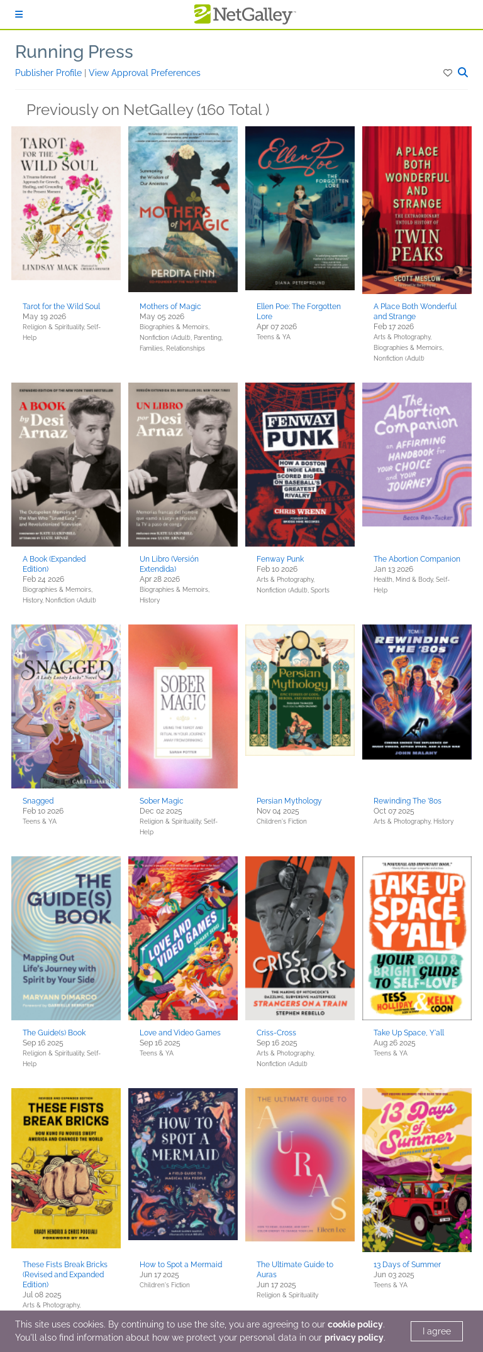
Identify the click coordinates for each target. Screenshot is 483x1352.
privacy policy (354, 1338)
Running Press (74, 51)
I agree (437, 1331)
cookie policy (355, 1324)
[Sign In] (19, 14)
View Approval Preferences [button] (145, 73)
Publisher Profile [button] (49, 73)
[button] (448, 72)
